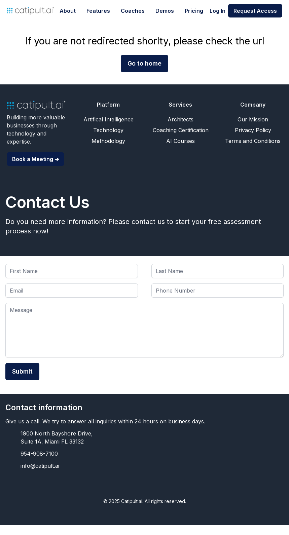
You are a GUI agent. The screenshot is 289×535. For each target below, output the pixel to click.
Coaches (133, 10)
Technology (108, 130)
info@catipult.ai (40, 465)
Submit (22, 371)
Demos (164, 10)
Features (98, 10)
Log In (217, 10)
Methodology (108, 141)
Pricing (194, 10)
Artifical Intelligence (108, 119)
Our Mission (253, 119)
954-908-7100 (39, 453)
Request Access (255, 10)
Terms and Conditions (253, 141)
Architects (180, 119)
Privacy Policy (253, 130)
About (68, 10)
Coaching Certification (181, 130)
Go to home (144, 63)
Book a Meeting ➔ (35, 159)
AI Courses (180, 141)
